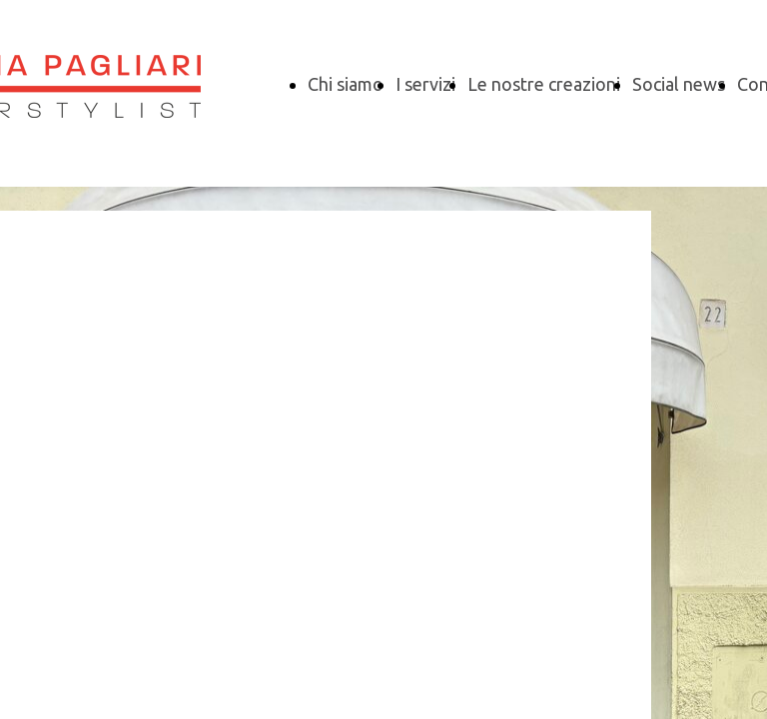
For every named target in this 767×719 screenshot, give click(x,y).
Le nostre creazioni (543, 84)
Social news (678, 84)
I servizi (425, 84)
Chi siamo (346, 84)
